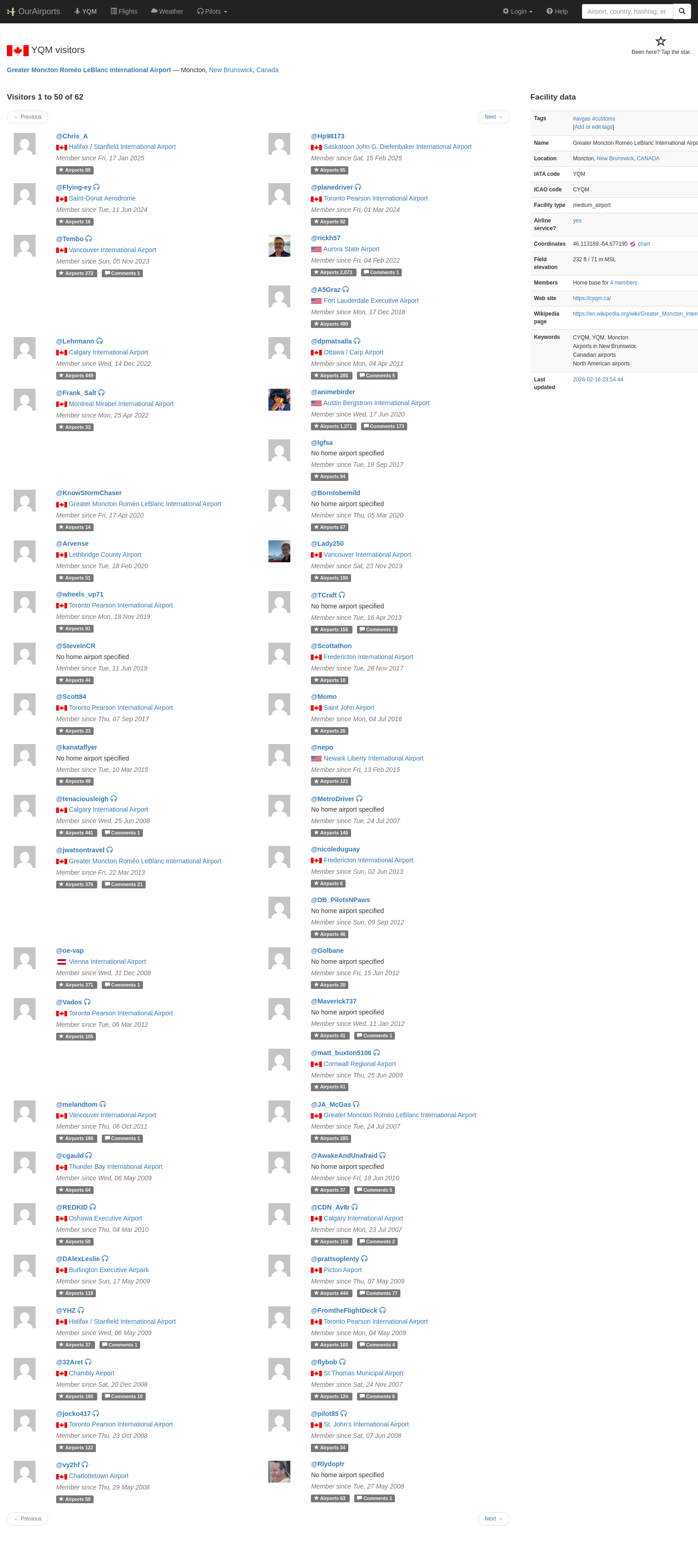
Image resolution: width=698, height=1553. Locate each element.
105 (76, 1036)
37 (330, 1190)
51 (74, 578)
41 (330, 1035)
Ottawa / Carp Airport (353, 352)
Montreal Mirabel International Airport (121, 403)
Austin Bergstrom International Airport (377, 403)
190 (331, 578)
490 (331, 324)
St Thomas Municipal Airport (364, 1373)
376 (76, 884)
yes (577, 220)
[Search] (682, 11)
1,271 (334, 426)
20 (330, 985)
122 (76, 1447)
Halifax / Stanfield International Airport (122, 146)
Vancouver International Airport (112, 250)
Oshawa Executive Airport (105, 1218)
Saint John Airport (349, 707)
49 (74, 781)
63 (330, 1498)
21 (124, 884)
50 (74, 1241)
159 (332, 1241)
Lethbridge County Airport (105, 554)
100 (332, 1344)
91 (74, 628)
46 (330, 934)
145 (331, 832)
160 (76, 1396)
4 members (623, 283)
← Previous (28, 117)
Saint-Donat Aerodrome (102, 198)
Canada (267, 70)
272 (76, 273)
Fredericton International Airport (368, 656)
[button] (212, 11)
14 (74, 527)
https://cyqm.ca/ (592, 298)
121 (331, 781)
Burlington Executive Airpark (109, 1269)
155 (332, 629)
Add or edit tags (593, 127)
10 (124, 1396)
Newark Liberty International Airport (374, 758)
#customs (603, 119)
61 (330, 1087)
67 (330, 527)
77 (379, 1293)
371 (76, 985)
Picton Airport (343, 1269)
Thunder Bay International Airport (116, 1166)
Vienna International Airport (107, 961)
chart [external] (639, 244)
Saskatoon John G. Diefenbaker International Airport (398, 146)
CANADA (648, 158)
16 (74, 221)
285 (332, 375)
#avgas (581, 119)
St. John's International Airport (366, 1424)
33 (74, 427)
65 (330, 170)
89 (74, 170)
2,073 (334, 272)
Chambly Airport (92, 1373)
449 (76, 375)
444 (332, 1293)
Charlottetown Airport (99, 1475)
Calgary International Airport (108, 352)
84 (330, 476)
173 (384, 426)
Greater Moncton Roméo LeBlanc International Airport (89, 70)
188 (76, 1138)
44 (74, 680)
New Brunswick (231, 70)
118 (76, 1293)
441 (76, 832)
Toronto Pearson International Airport (376, 198)
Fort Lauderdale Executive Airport (371, 300)
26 (330, 731)
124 (332, 1396)
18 (330, 680)
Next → (494, 117)
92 (330, 221)
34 (330, 1447)
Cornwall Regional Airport (360, 1063)
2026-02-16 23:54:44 (598, 379)
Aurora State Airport (352, 249)
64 (74, 1190)
